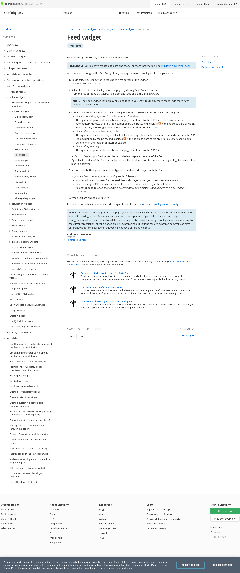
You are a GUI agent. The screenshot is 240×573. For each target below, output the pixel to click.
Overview (54, 509)
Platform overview (212, 67)
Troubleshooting (167, 12)
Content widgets (126, 29)
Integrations (56, 542)
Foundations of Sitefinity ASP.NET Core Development (107, 301)
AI (51, 533)
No (82, 336)
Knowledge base (107, 528)
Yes (72, 336)
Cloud (53, 514)
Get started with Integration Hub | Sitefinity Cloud (105, 273)
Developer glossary (156, 528)
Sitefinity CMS (7, 509)
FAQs (101, 537)
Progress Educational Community (163, 518)
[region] (120, 565)
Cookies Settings (222, 565)
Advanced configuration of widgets (162, 204)
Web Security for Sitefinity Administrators (101, 287)
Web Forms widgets (86, 29)
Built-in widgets (107, 29)
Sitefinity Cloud (8, 518)
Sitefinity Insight (9, 514)
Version (69, 12)
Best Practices (143, 12)
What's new (6, 523)
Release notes (8, 528)
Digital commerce (58, 528)
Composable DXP (58, 523)
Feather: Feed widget (77, 239)
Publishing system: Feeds (176, 65)
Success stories (107, 523)
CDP (52, 518)
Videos (102, 514)
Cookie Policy (10, 568)
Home (70, 29)
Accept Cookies (191, 565)
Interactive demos (156, 523)
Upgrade (103, 533)
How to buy (216, 527)
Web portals (56, 537)
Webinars (104, 518)
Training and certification (159, 514)
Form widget (186, 335)
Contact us (215, 532)
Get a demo (208, 62)
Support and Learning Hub (160, 509)
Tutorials (124, 12)
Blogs (102, 509)
